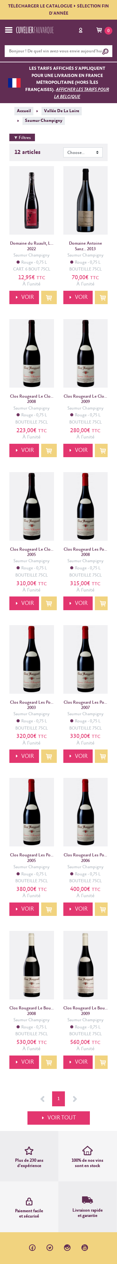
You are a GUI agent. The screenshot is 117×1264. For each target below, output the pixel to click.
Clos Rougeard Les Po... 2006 (85, 858)
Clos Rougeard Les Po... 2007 (85, 705)
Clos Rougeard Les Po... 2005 (31, 858)
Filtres (22, 137)
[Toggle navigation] (9, 30)
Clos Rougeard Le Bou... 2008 (31, 1011)
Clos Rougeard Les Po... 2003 (31, 705)
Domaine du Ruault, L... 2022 (31, 246)
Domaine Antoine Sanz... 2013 (85, 246)
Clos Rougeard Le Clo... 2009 (85, 399)
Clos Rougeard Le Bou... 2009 (85, 1011)
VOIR (27, 297)
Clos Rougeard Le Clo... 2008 (31, 399)
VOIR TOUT (61, 1118)
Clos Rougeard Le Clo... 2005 (31, 552)
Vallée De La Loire (61, 110)
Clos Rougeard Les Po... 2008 (85, 552)
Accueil (24, 110)
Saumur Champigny (43, 120)
